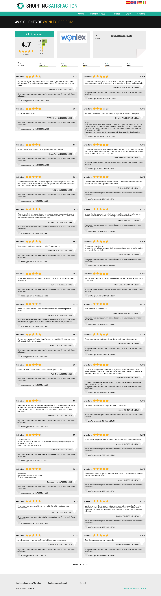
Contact (83, 583)
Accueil (81, 13)
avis (26, 54)
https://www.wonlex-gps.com (121, 36)
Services (116, 13)
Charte (128, 13)
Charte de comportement (57, 583)
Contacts (141, 13)
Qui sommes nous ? (98, 13)
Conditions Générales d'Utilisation (28, 583)
